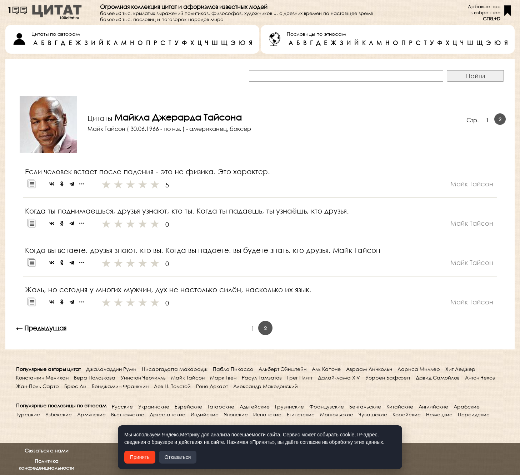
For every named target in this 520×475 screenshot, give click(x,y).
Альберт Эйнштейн (282, 369)
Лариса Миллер (419, 369)
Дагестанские (167, 414)
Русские (122, 406)
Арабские (467, 406)
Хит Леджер (460, 369)
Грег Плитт (299, 377)
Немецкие (439, 414)
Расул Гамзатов (262, 377)
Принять (140, 457)
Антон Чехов (480, 377)
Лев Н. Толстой (172, 386)
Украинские (153, 406)
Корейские (406, 414)
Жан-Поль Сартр (37, 386)
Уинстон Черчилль (143, 377)
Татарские (221, 406)
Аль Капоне (326, 369)
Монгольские (336, 414)
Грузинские (289, 406)
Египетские (301, 414)
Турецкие (28, 414)
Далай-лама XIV (339, 377)
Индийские (205, 414)
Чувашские (373, 414)
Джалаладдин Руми (111, 369)
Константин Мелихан (42, 377)
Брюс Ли (75, 386)
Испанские (267, 414)
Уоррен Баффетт (387, 377)
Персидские (474, 414)
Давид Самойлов (438, 377)
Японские (236, 414)
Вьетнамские (127, 414)
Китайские (399, 406)
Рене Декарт (212, 386)
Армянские (91, 414)
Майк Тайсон (188, 377)
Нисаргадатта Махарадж (175, 369)
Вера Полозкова (94, 377)
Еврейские (188, 406)
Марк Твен (223, 377)
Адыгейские (255, 406)
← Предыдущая (41, 328)
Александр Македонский (265, 386)
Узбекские (58, 414)
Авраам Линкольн (369, 369)
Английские (433, 406)
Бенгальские (365, 406)
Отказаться (178, 457)
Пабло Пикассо (233, 369)
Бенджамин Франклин (120, 386)
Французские (326, 406)
